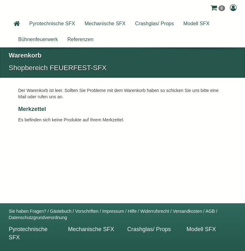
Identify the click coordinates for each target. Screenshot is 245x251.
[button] (218, 8)
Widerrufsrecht (154, 211)
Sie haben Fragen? (27, 211)
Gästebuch (60, 211)
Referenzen (80, 39)
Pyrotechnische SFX (52, 23)
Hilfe (132, 211)
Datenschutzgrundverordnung (38, 217)
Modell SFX (196, 23)
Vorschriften (87, 211)
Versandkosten (187, 211)
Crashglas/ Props (154, 23)
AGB (210, 211)
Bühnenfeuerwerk (38, 39)
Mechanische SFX (105, 23)
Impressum (113, 211)
